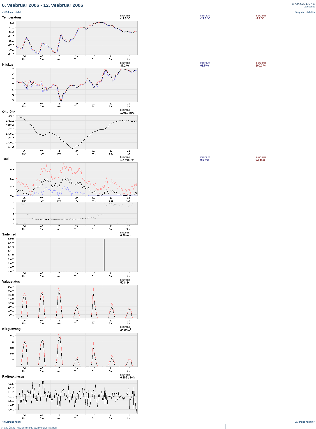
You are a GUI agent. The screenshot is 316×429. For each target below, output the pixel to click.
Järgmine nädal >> (305, 12)
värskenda (309, 6)
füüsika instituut (24, 428)
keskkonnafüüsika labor (45, 428)
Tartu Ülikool (9, 428)
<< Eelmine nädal (11, 12)
